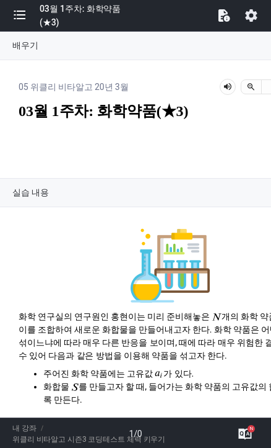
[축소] (251, 86)
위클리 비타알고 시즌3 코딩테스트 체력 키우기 (88, 439)
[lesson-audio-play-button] (228, 87)
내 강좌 (24, 428)
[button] (26, 15)
